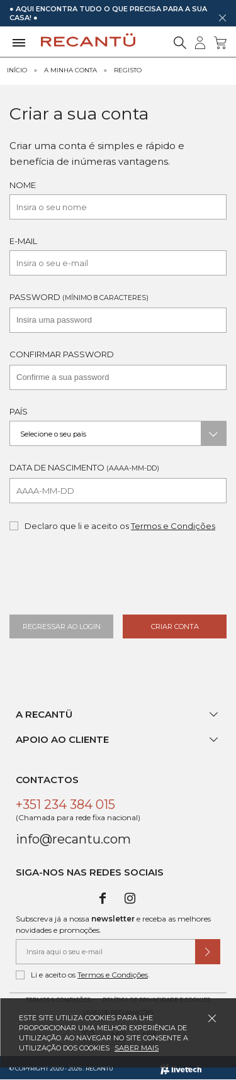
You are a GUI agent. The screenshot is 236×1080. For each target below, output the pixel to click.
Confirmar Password (61, 354)
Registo (128, 70)
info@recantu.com (73, 839)
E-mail (23, 241)
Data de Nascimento (84, 467)
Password (79, 297)
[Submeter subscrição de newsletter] (207, 951)
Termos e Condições (173, 526)
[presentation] (111, 578)
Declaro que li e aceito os (112, 525)
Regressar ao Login (62, 626)
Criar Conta (175, 626)
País (18, 411)
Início (17, 70)
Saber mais (137, 1048)
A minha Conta (70, 70)
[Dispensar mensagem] (222, 17)
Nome (22, 185)
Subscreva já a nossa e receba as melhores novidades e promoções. (113, 924)
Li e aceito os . (83, 975)
